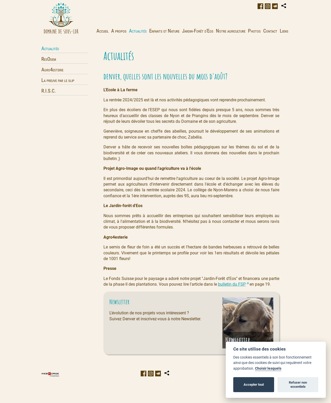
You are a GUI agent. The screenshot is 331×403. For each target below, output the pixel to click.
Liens (284, 31)
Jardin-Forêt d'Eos (197, 31)
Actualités (138, 31)
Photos (254, 31)
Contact (270, 31)
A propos (118, 31)
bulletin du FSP (232, 284)
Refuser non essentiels (298, 385)
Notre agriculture (230, 31)
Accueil (102, 31)
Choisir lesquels (268, 368)
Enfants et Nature (164, 31)
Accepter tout (254, 384)
